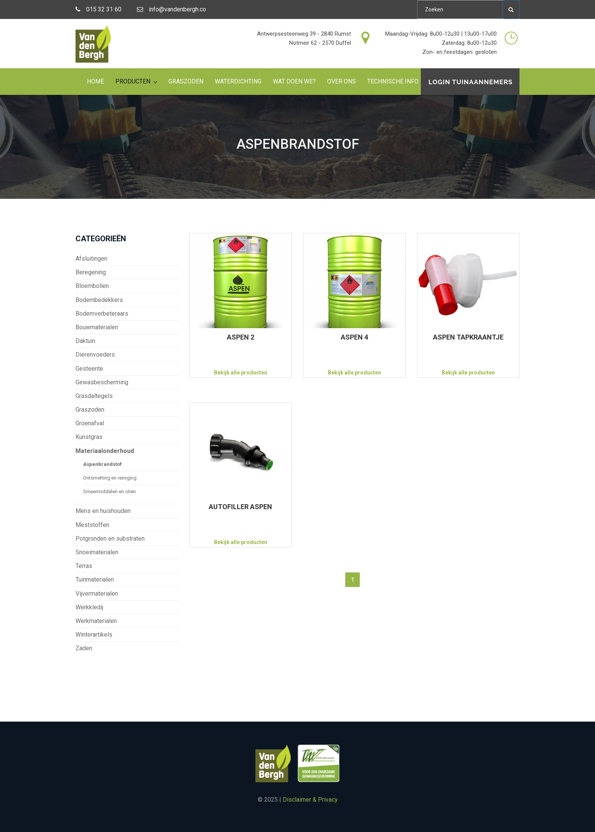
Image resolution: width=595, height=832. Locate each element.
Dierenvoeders (95, 354)
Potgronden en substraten (110, 538)
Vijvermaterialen (97, 593)
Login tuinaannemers (470, 82)
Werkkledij (89, 607)
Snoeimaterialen (97, 552)
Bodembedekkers (99, 300)
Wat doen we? (294, 81)
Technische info (393, 81)
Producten (132, 81)
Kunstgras (89, 436)
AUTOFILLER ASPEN (240, 507)
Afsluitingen (91, 258)
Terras (84, 565)
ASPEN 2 (240, 337)
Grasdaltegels (94, 395)
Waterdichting (238, 81)
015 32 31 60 (98, 9)
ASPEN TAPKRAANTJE (468, 337)
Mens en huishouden (103, 510)
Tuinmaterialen (95, 579)
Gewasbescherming (102, 382)
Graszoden (185, 81)
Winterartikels (94, 634)
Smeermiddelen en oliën (109, 491)
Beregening (91, 272)
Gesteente (89, 368)
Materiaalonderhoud (105, 451)
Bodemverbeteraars (102, 313)
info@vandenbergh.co (171, 9)
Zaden (84, 648)
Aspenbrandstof (102, 464)
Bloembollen (92, 285)
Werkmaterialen (96, 620)
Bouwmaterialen (97, 327)
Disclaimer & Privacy (310, 799)
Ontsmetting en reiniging (110, 478)
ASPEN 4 (354, 337)
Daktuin (85, 340)
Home (95, 81)
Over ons (341, 81)
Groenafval (90, 423)
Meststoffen (92, 524)
